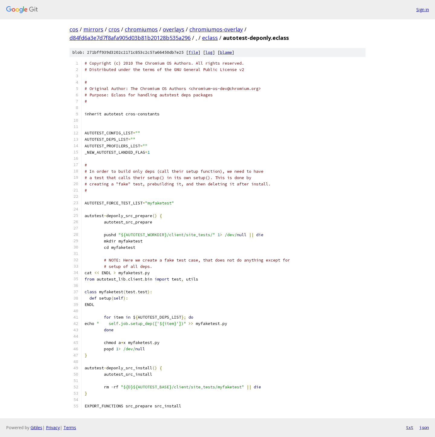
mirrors (93, 29)
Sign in (422, 9)
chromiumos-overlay (216, 29)
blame (226, 52)
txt (409, 427)
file (193, 52)
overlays (173, 29)
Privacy (53, 427)
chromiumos (141, 29)
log (209, 52)
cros (114, 29)
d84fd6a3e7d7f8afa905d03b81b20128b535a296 (130, 37)
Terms (69, 427)
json (424, 427)
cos (73, 29)
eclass (210, 37)
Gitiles (36, 427)
